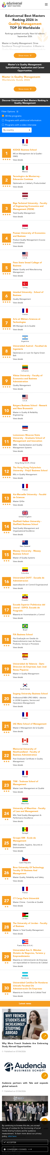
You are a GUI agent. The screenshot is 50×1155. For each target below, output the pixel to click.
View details (18, 159)
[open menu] (46, 4)
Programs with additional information (23, 120)
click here (12, 1136)
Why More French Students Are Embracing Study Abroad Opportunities (25, 1045)
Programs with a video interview (20, 124)
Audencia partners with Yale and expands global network (25, 1084)
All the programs (13, 115)
